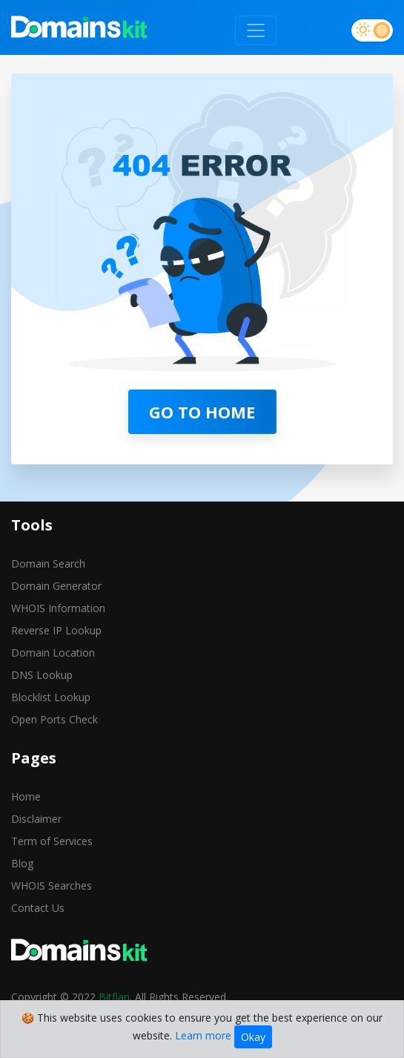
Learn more (203, 1035)
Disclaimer (36, 819)
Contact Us (37, 908)
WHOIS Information (58, 608)
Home (26, 796)
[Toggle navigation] (255, 30)
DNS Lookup (42, 675)
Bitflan (114, 997)
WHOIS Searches (51, 885)
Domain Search (48, 563)
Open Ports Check (54, 719)
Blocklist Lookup (50, 697)
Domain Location (53, 652)
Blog (22, 863)
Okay (253, 1037)
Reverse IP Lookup (56, 630)
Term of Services (52, 841)
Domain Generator (56, 586)
